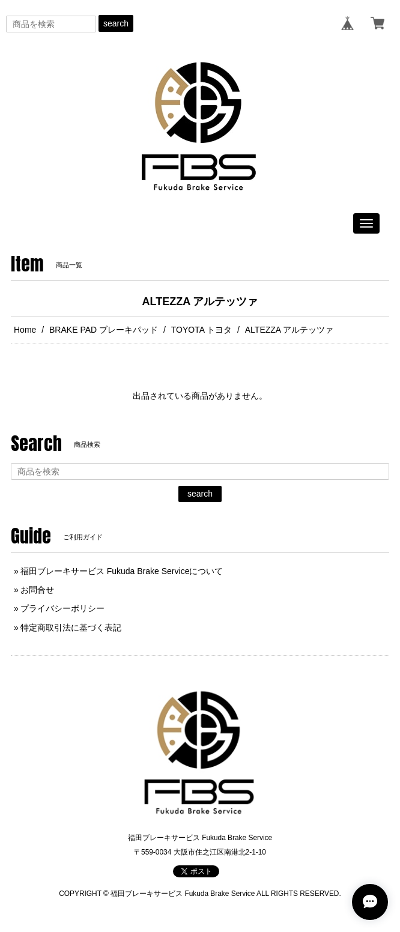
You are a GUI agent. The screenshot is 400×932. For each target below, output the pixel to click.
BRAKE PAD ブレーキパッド (103, 329)
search (116, 23)
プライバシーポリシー (62, 608)
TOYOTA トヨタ (201, 329)
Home (25, 329)
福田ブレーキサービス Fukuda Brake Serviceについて (121, 571)
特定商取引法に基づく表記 (70, 627)
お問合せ (37, 590)
